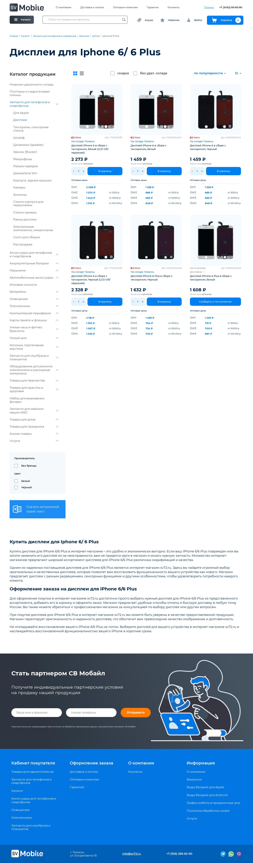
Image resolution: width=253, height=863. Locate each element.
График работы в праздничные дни (213, 803)
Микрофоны (22, 159)
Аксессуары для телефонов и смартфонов (34, 254)
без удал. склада (153, 73)
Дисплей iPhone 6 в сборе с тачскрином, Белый (149, 147)
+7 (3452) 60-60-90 (230, 7)
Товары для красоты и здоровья (34, 389)
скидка (123, 73)
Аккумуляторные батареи (34, 263)
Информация (201, 763)
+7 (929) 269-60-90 (179, 853)
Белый (25, 481)
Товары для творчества (34, 380)
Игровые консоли (23, 284)
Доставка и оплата (92, 7)
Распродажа (22, 244)
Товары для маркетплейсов (32, 771)
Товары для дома (34, 419)
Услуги (34, 441)
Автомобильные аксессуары (34, 277)
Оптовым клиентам (125, 7)
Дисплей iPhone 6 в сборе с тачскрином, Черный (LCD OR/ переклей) (90, 279)
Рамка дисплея (24, 219)
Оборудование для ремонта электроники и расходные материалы (34, 370)
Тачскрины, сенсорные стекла (31, 128)
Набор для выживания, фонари (27, 400)
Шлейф (19, 137)
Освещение (34, 299)
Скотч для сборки (26, 237)
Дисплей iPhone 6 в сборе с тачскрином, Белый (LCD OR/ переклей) (89, 149)
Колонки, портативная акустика (34, 346)
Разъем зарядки (25, 166)
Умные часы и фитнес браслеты (34, 329)
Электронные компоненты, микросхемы (33, 228)
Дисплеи (84, 36)
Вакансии (194, 779)
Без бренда (28, 465)
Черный (26, 487)
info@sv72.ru (131, 853)
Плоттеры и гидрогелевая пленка (30, 93)
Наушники (34, 270)
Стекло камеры (25, 212)
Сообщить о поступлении (215, 301)
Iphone (96, 36)
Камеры (19, 187)
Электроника (34, 306)
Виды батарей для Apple (205, 787)
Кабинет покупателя (33, 763)
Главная (14, 36)
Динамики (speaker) (28, 145)
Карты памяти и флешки (34, 320)
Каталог (25, 36)
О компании (63, 7)
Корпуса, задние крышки (32, 180)
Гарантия (152, 7)
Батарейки (34, 291)
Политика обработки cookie (208, 810)
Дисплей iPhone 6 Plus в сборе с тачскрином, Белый (211, 277)
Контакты (173, 7)
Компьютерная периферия (34, 313)
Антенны (20, 194)
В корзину (105, 171)
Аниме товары (34, 433)
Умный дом (34, 338)
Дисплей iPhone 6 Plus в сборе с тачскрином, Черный (151, 277)
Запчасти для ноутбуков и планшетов (34, 357)
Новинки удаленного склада (31, 84)
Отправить (136, 712)
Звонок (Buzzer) (25, 152)
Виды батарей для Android (207, 795)
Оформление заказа (91, 763)
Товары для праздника (34, 426)
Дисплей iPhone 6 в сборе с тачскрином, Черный (208, 147)
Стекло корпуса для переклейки (28, 203)
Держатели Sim (25, 173)
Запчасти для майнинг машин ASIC (34, 410)
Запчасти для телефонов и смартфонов (54, 36)
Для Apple (21, 113)
